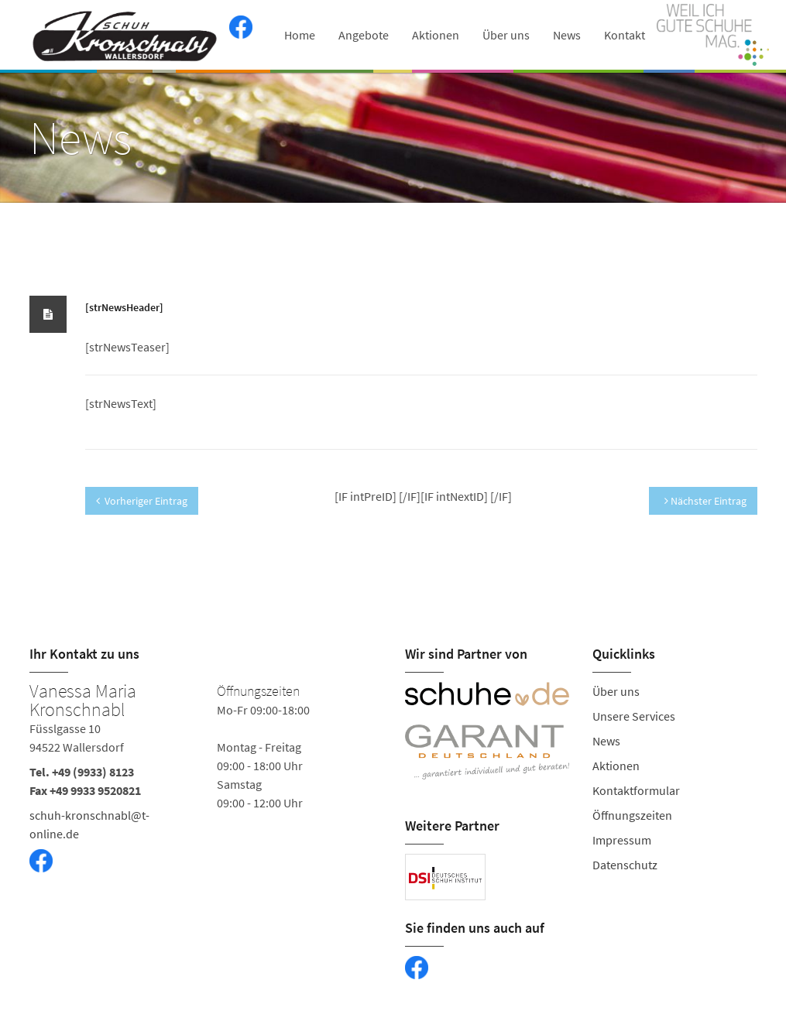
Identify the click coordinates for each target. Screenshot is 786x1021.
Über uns (506, 35)
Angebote (363, 35)
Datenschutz (624, 864)
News (567, 35)
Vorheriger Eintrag (141, 501)
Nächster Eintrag (705, 501)
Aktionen (435, 35)
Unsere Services (633, 716)
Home (299, 35)
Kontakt (624, 35)
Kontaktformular (636, 790)
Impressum (621, 840)
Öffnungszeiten (632, 815)
